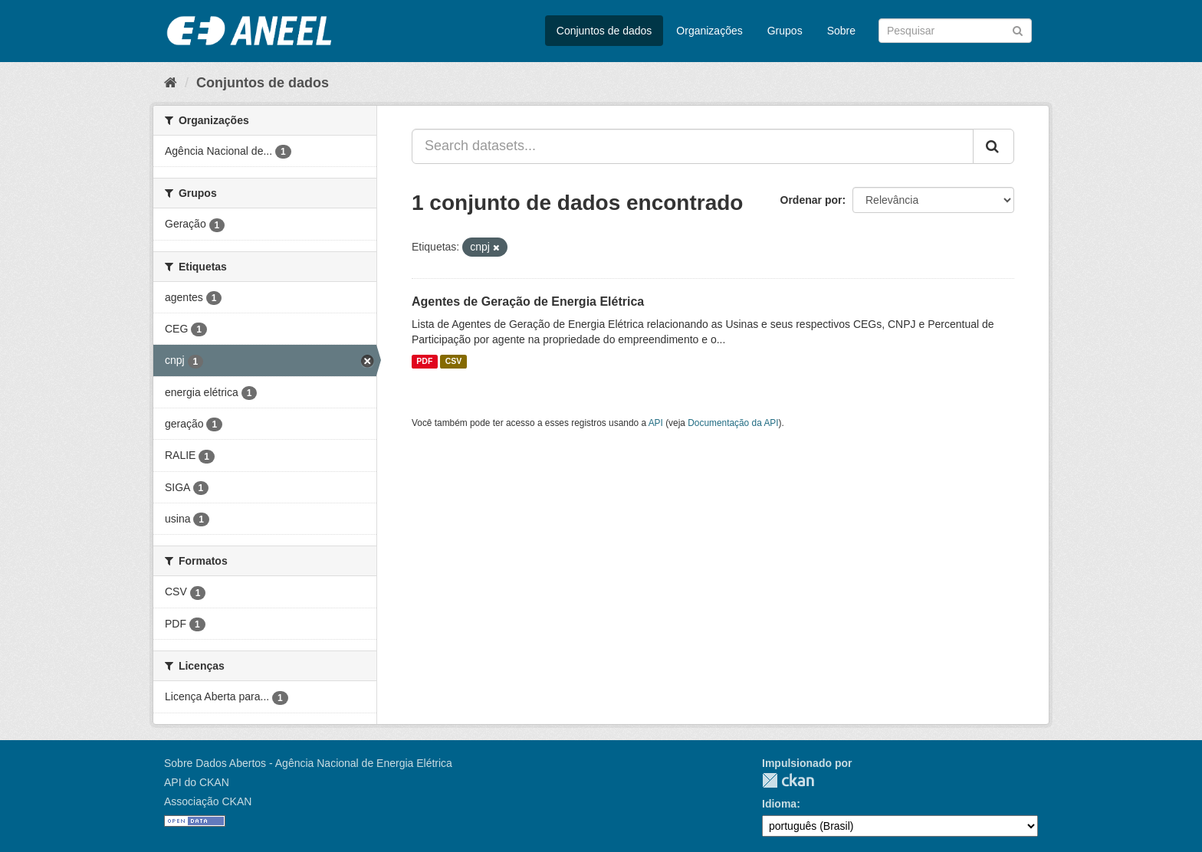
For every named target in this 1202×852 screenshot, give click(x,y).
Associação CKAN (207, 801)
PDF (424, 361)
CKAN (788, 780)
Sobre (841, 31)
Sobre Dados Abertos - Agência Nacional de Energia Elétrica (308, 763)
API (656, 423)
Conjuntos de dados (604, 31)
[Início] (170, 82)
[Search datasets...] (693, 146)
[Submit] (1017, 29)
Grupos (785, 31)
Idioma (779, 804)
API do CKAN (196, 782)
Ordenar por (811, 200)
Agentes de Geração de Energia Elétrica (528, 301)
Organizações (709, 31)
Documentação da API (733, 423)
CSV (453, 361)
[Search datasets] (955, 30)
